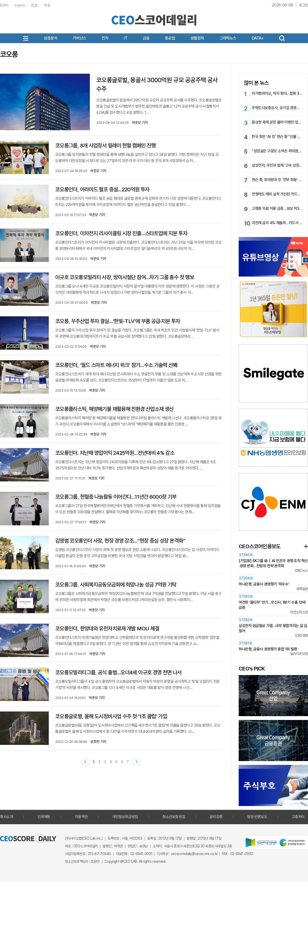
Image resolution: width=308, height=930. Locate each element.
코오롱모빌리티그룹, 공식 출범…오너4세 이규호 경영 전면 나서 (118, 672)
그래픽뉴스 (227, 38)
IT (125, 38)
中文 (47, 5)
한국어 (4, 5)
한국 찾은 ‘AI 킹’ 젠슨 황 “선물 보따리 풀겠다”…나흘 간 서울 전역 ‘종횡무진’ (277, 136)
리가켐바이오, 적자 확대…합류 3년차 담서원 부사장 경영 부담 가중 (277, 93)
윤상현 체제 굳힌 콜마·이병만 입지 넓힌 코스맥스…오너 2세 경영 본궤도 (277, 122)
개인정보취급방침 (125, 816)
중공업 (170, 38)
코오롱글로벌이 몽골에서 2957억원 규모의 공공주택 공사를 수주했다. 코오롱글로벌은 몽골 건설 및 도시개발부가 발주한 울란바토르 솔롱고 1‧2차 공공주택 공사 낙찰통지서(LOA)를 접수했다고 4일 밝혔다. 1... (159, 106)
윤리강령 (216, 816)
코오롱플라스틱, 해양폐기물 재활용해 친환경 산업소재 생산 (114, 409)
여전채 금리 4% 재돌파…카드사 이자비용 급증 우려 (277, 223)
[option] (273, 309)
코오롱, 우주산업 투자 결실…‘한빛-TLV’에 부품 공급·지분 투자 (117, 321)
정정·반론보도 (257, 816)
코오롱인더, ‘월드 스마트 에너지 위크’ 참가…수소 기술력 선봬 (116, 365)
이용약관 (81, 816)
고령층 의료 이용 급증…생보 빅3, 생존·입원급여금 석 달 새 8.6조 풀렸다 (277, 208)
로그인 (303, 5)
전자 (105, 38)
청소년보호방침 (173, 816)
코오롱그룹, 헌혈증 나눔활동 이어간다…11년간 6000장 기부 (116, 497)
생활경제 (197, 38)
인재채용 (43, 816)
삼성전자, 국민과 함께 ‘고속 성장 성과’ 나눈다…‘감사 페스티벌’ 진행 (277, 165)
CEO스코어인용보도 (260, 546)
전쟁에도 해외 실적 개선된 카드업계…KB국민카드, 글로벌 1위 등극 (277, 194)
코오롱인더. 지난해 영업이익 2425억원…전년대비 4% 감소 (114, 453)
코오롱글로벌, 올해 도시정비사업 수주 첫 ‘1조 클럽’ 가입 (111, 716)
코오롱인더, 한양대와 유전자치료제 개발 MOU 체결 (107, 628)
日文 (34, 5)
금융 (146, 38)
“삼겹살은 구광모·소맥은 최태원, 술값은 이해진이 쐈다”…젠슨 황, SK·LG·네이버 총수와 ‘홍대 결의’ (277, 151)
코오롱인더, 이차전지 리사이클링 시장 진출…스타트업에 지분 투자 (121, 233)
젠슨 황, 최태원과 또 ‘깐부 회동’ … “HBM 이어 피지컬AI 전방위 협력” (277, 179)
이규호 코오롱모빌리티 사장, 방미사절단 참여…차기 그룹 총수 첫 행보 (124, 277)
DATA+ (258, 38)
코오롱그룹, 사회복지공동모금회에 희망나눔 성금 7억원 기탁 (116, 584)
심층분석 (50, 38)
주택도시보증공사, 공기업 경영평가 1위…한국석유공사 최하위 (277, 108)
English (20, 5)
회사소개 (6, 816)
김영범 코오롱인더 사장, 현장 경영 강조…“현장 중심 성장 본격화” (120, 540)
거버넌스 (79, 38)
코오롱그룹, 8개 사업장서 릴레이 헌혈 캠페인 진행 (106, 145)
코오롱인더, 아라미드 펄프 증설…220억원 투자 (102, 189)
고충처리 (298, 816)
